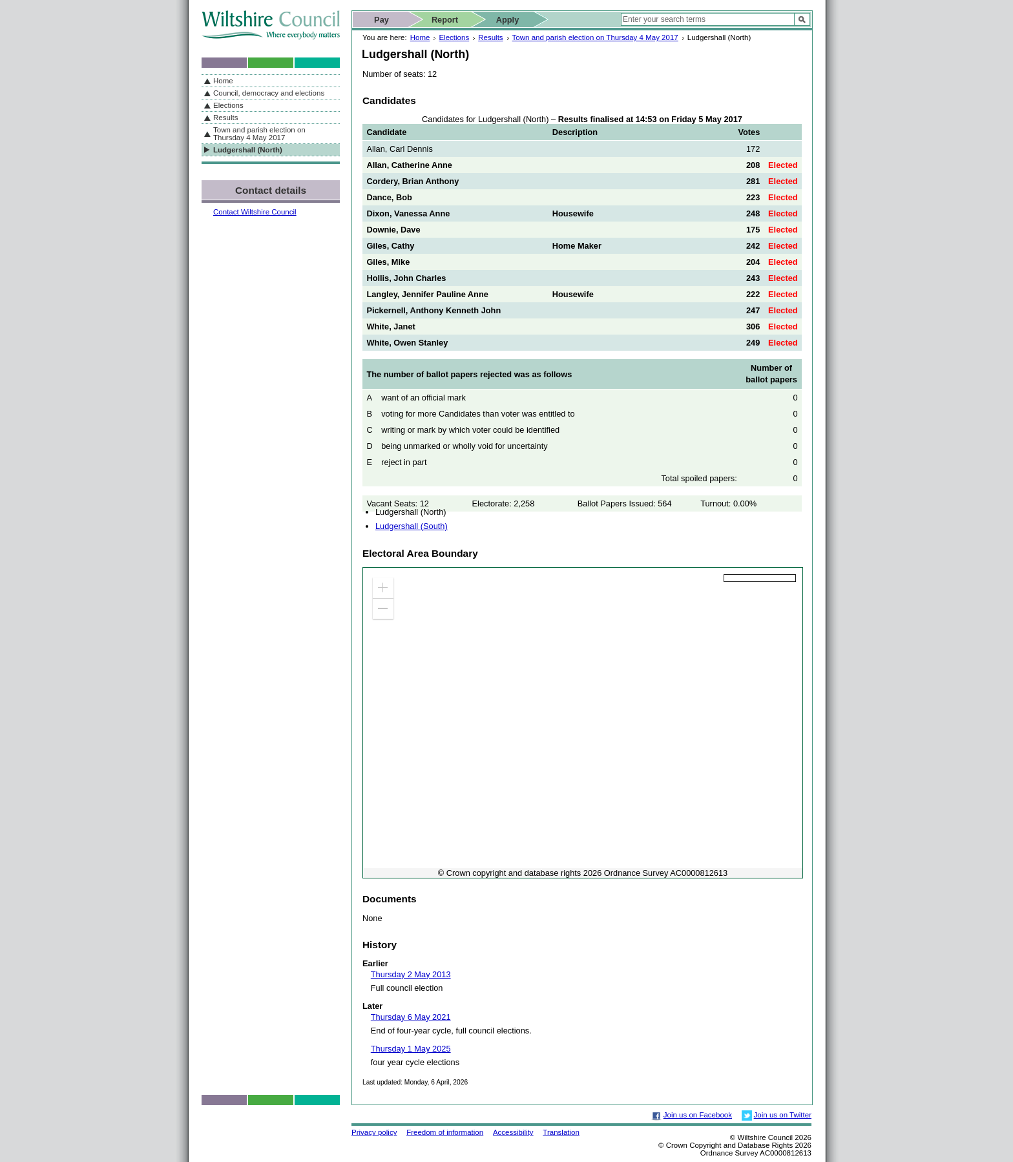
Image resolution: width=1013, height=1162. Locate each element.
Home (420, 37)
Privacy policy (374, 1132)
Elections (454, 37)
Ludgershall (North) (247, 150)
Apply (507, 20)
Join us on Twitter (782, 1115)
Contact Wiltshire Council (255, 212)
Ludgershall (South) (411, 526)
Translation (561, 1132)
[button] (383, 587)
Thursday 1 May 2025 (411, 1048)
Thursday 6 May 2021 (411, 1017)
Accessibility (513, 1132)
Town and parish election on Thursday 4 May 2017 (595, 37)
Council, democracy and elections (268, 93)
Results (490, 37)
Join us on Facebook (697, 1115)
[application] (582, 723)
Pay (381, 20)
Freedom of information (444, 1132)
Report (445, 20)
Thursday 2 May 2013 (411, 974)
